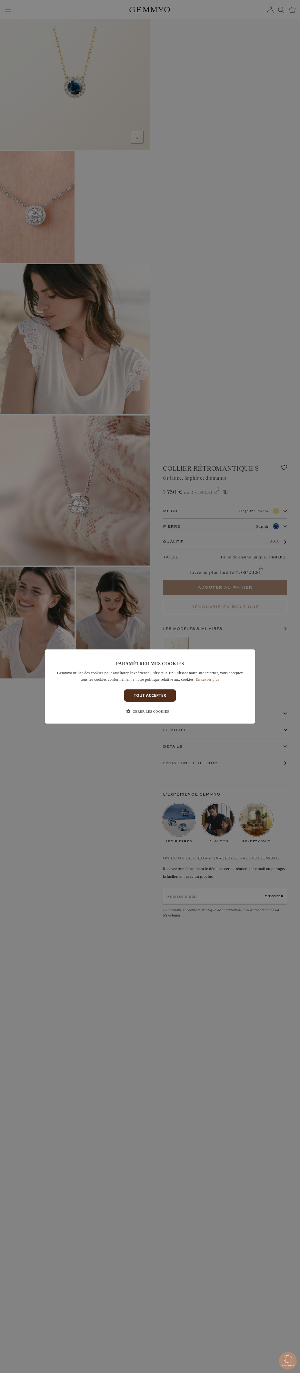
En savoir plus (207, 679)
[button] (150, 711)
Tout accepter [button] (150, 695)
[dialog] (150, 686)
